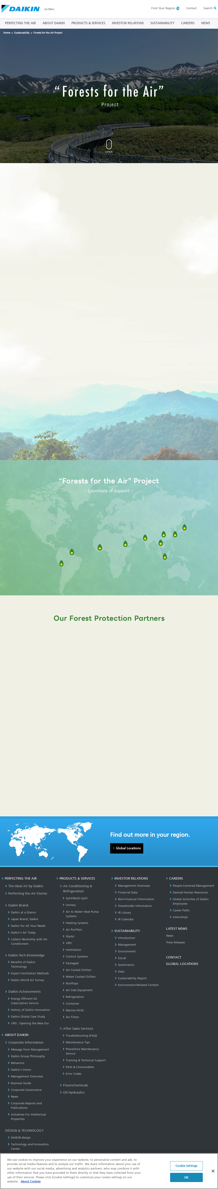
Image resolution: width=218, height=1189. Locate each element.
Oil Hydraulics (72, 1092)
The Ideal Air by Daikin (24, 886)
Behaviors (16, 1063)
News (13, 1096)
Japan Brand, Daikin (23, 919)
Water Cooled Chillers (79, 976)
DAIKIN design (19, 1137)
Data (119, 971)
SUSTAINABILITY (162, 23)
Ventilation (72, 949)
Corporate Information (24, 1042)
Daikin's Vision (19, 1069)
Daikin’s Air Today (22, 932)
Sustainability (22, 32)
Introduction (125, 938)
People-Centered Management (192, 885)
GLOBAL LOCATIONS (182, 964)
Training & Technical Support (84, 1060)
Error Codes (72, 1073)
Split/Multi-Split (75, 898)
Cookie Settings (186, 1166)
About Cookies (31, 1182)
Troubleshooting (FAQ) (80, 1035)
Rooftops (70, 983)
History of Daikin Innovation (29, 1010)
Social (120, 958)
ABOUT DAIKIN (54, 23)
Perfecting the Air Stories (26, 893)
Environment (125, 951)
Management (125, 944)
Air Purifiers (72, 929)
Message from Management (28, 1049)
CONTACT (173, 957)
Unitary (69, 905)
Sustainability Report (131, 978)
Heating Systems (75, 923)
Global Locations (128, 848)
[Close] (213, 1172)
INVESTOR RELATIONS (128, 23)
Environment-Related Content (137, 985)
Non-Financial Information (134, 899)
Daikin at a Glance (22, 912)
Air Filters (71, 1017)
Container (71, 1003)
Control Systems (75, 956)
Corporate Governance (25, 1090)
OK (186, 1178)
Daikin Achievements (23, 992)
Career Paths (180, 910)
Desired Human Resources (189, 892)
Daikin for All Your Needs (26, 925)
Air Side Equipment (77, 990)
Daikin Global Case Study (26, 1016)
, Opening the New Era (28, 1023)
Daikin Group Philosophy (26, 1056)
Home (6, 32)
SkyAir (69, 936)
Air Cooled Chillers (77, 970)
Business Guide (19, 1083)
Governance (124, 964)
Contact (191, 8)
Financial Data (126, 892)
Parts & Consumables (78, 1067)
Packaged (71, 963)
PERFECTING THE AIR (20, 23)
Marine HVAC (73, 1010)
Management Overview (25, 1076)
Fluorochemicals (74, 1085)
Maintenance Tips (76, 1042)
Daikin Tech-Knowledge (25, 955)
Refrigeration (73, 997)
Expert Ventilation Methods (28, 973)
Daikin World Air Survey (26, 980)
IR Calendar (124, 919)
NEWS (205, 23)
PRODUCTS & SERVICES (88, 23)
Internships (179, 917)
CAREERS (187, 23)
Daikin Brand (16, 905)
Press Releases (175, 942)
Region (163, 8)
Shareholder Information (133, 906)
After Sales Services (76, 1029)
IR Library (123, 912)
